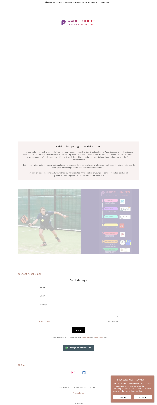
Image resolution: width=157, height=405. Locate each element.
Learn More (105, 2)
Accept (142, 397)
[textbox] (78, 287)
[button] (40, 321)
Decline (122, 397)
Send (78, 330)
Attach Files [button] (45, 321)
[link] (78, 22)
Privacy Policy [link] (86, 337)
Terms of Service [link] (98, 337)
